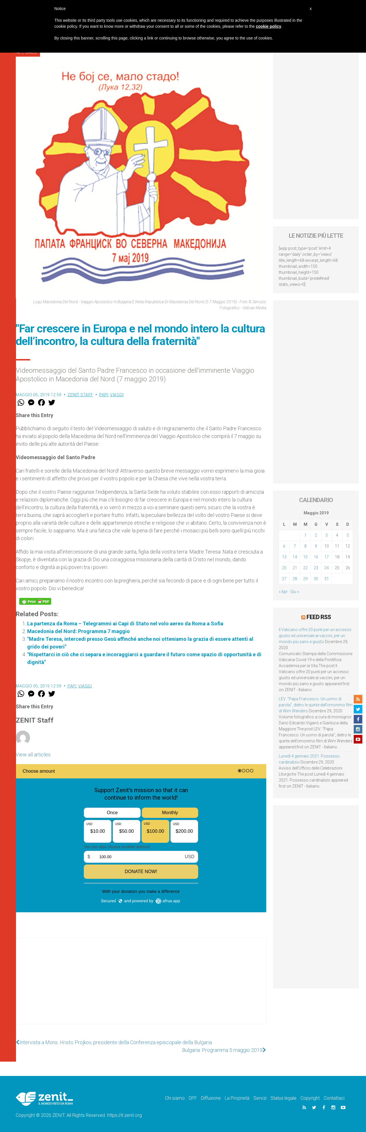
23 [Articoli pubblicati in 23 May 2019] (316, 568)
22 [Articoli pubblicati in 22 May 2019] (305, 568)
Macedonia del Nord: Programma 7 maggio (78, 631)
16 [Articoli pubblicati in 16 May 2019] (316, 557)
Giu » (294, 591)
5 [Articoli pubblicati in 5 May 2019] (348, 535)
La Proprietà (237, 1098)
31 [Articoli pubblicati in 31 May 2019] (326, 578)
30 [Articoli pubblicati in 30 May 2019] (316, 578)
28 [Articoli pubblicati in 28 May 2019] (295, 578)
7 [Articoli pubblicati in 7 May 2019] (295, 546)
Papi (103, 394)
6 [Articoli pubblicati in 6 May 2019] (284, 546)
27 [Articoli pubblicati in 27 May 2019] (284, 578)
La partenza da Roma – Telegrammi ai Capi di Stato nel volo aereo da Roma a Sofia (125, 623)
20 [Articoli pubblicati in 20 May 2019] (284, 568)
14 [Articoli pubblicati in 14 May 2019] (295, 557)
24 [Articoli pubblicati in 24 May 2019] (326, 568)
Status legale (283, 1098)
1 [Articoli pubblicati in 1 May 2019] (305, 535)
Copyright (310, 1098)
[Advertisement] (141, 987)
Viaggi (117, 394)
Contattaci (334, 1098)
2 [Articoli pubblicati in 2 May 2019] (316, 535)
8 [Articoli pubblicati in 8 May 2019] (305, 546)
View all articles (33, 755)
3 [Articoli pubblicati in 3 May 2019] (326, 535)
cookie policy (268, 26)
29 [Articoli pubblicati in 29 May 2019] (305, 578)
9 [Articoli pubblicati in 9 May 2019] (316, 546)
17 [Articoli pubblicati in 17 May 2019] (326, 557)
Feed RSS (319, 617)
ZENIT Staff (80, 394)
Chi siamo (175, 1098)
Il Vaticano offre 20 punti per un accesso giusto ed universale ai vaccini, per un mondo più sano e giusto (315, 635)
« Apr (283, 591)
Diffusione (211, 1098)
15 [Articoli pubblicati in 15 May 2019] (305, 557)
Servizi (259, 1098)
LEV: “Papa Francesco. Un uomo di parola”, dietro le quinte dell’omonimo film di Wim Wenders (316, 705)
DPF (193, 1098)
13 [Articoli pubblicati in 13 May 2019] (284, 557)
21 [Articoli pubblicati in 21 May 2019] (295, 568)
